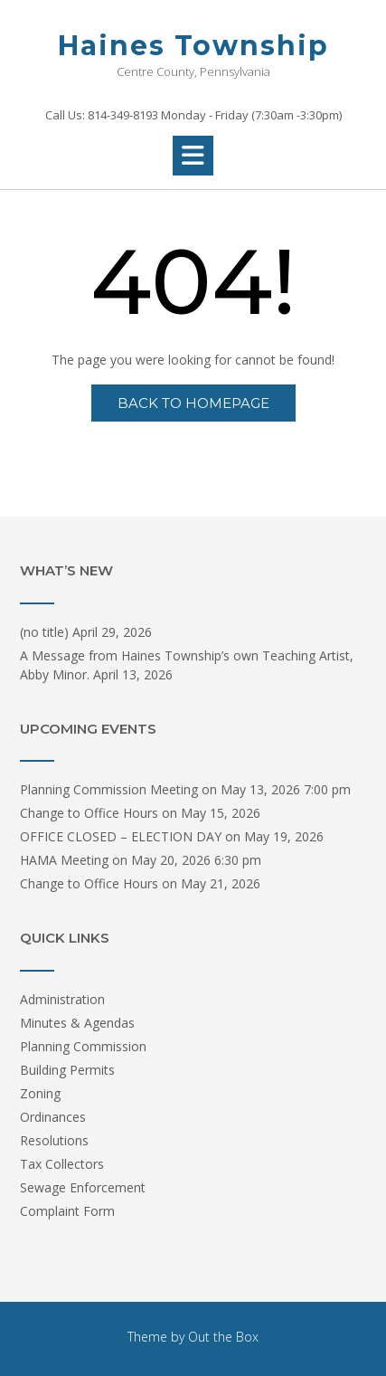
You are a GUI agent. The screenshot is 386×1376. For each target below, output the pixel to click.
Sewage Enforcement (83, 1187)
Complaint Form (67, 1210)
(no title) (44, 632)
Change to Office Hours (89, 812)
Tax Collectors (62, 1163)
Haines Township (193, 45)
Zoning (40, 1093)
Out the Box (223, 1336)
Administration (62, 999)
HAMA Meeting (64, 859)
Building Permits (67, 1069)
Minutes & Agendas (77, 1022)
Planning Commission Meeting (109, 789)
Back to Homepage (193, 403)
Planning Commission (83, 1046)
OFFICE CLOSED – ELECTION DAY (120, 836)
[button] (193, 156)
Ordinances (53, 1116)
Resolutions (54, 1140)
